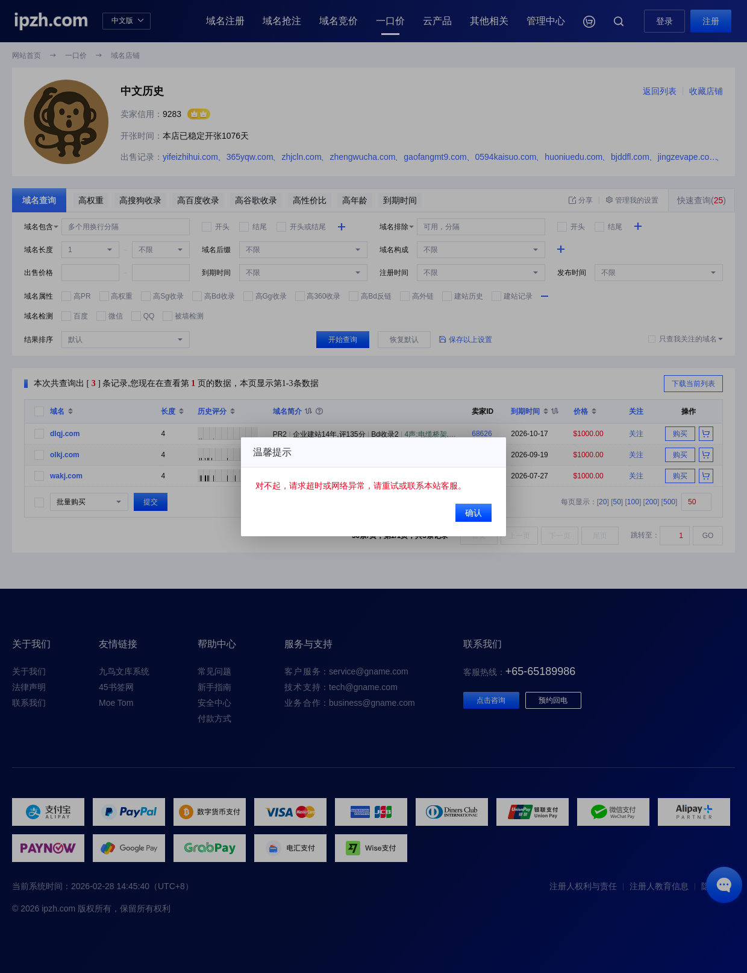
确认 (473, 513)
